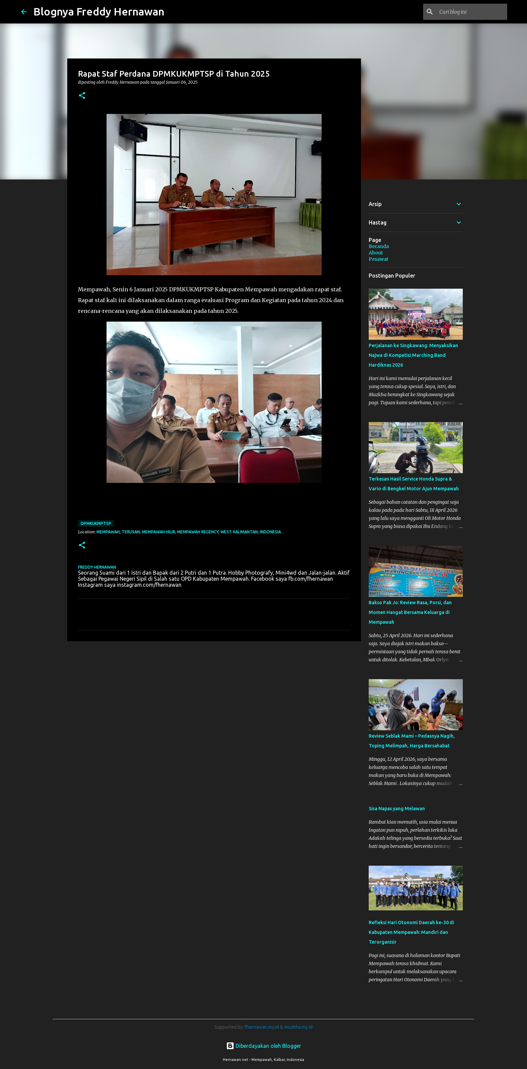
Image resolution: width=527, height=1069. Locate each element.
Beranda (379, 246)
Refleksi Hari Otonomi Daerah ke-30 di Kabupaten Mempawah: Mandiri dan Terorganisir (411, 932)
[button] (82, 95)
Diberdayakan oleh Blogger (263, 1046)
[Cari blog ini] (472, 12)
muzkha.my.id (298, 1027)
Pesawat (378, 259)
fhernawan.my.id (262, 1027)
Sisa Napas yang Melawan (397, 808)
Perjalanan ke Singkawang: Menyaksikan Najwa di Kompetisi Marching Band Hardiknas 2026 (413, 355)
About (376, 253)
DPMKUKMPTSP (96, 523)
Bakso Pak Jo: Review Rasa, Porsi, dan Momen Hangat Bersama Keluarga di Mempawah (410, 612)
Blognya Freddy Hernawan (98, 11)
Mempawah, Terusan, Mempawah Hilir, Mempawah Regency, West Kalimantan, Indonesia (188, 532)
